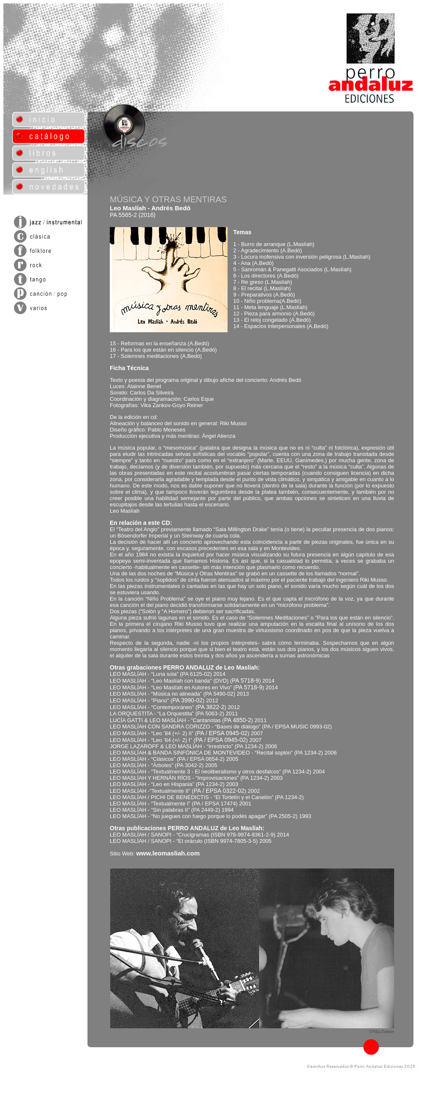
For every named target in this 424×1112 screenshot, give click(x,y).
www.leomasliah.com (168, 853)
